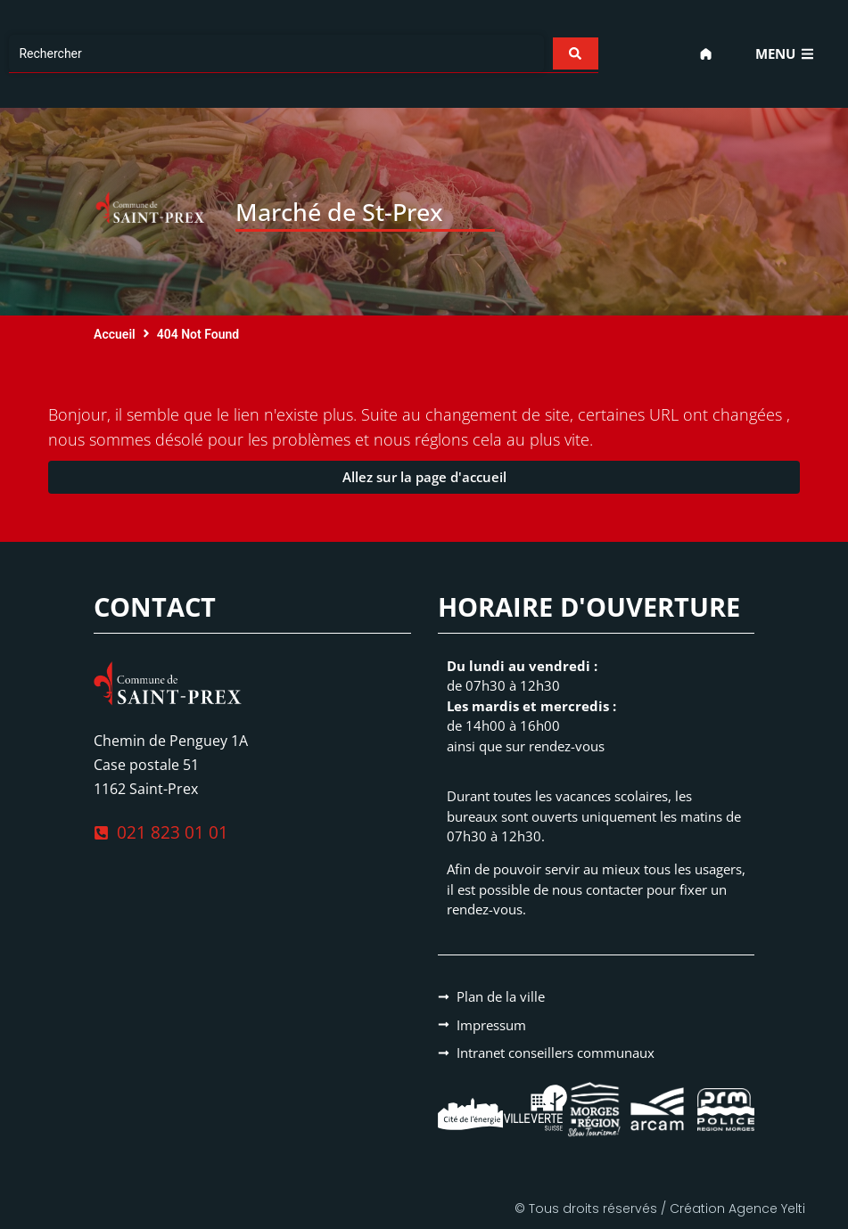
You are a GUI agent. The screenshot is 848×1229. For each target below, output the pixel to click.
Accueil (115, 334)
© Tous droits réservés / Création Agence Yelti (660, 1208)
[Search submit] (574, 53)
